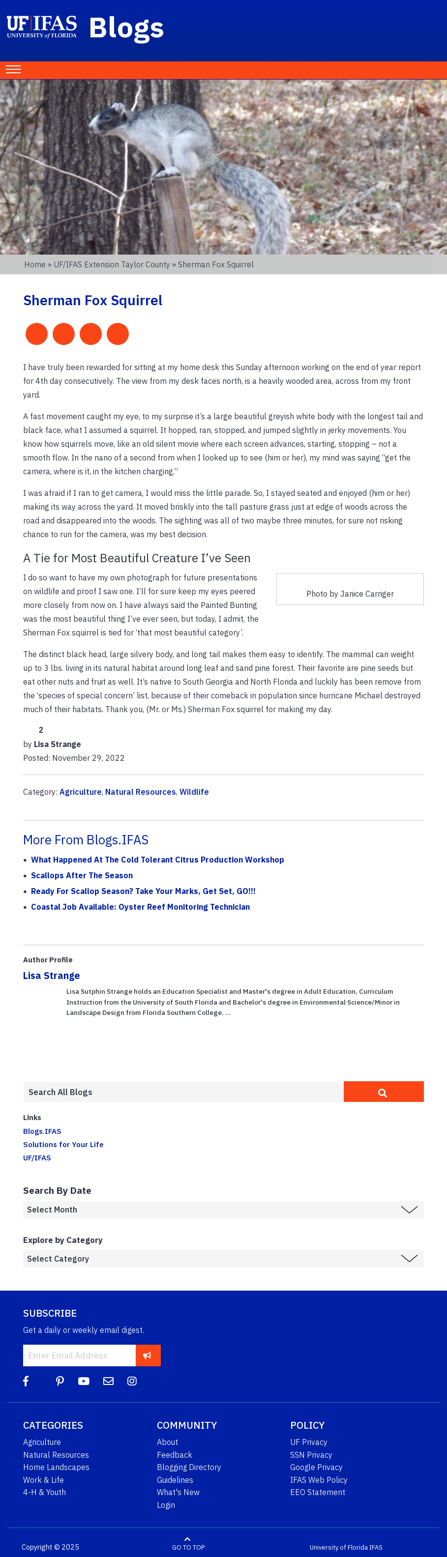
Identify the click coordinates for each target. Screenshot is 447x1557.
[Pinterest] (60, 1381)
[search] (384, 1091)
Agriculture (81, 792)
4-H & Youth (44, 1492)
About (167, 1442)
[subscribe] (147, 1355)
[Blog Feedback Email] (108, 1381)
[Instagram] (132, 1381)
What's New (178, 1492)
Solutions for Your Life (63, 1144)
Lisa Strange (51, 975)
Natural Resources (140, 792)
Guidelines (175, 1480)
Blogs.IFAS (42, 1131)
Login (166, 1505)
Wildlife (194, 792)
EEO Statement (317, 1492)
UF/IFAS (37, 1157)
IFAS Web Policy (319, 1480)
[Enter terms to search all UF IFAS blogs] (183, 1092)
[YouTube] (83, 1381)
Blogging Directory (189, 1467)
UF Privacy (309, 1442)
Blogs (127, 26)
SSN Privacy (311, 1455)
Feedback (174, 1455)
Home (35, 264)
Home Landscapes (56, 1467)
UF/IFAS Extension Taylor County (112, 264)
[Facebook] (26, 1381)
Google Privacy (316, 1467)
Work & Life (43, 1480)
